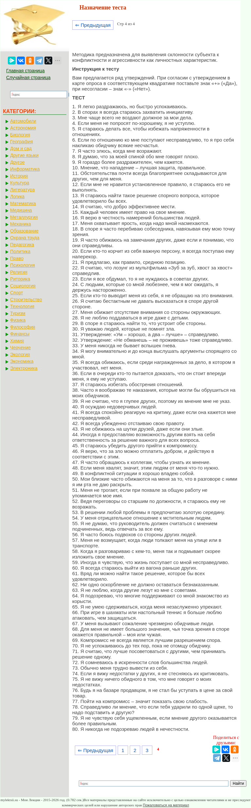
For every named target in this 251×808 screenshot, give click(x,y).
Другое (17, 162)
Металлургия (24, 217)
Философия (22, 327)
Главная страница (25, 70)
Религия (18, 272)
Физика (17, 320)
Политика (20, 251)
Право (17, 258)
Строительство (26, 299)
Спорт (16, 292)
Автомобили (23, 121)
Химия (17, 340)
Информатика (25, 169)
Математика (23, 203)
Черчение (20, 347)
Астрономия (23, 127)
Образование (24, 230)
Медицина (21, 210)
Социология (23, 285)
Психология (22, 265)
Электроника (24, 368)
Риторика (20, 279)
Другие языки (24, 155)
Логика (17, 196)
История (19, 176)
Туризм (17, 313)
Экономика (21, 361)
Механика (20, 224)
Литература (22, 189)
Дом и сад (21, 148)
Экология (20, 354)
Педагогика (22, 244)
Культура (19, 182)
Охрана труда (24, 237)
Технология (22, 306)
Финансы (19, 333)
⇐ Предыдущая (93, 25)
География (21, 141)
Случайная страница (28, 77)
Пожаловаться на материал (166, 805)
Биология (20, 134)
